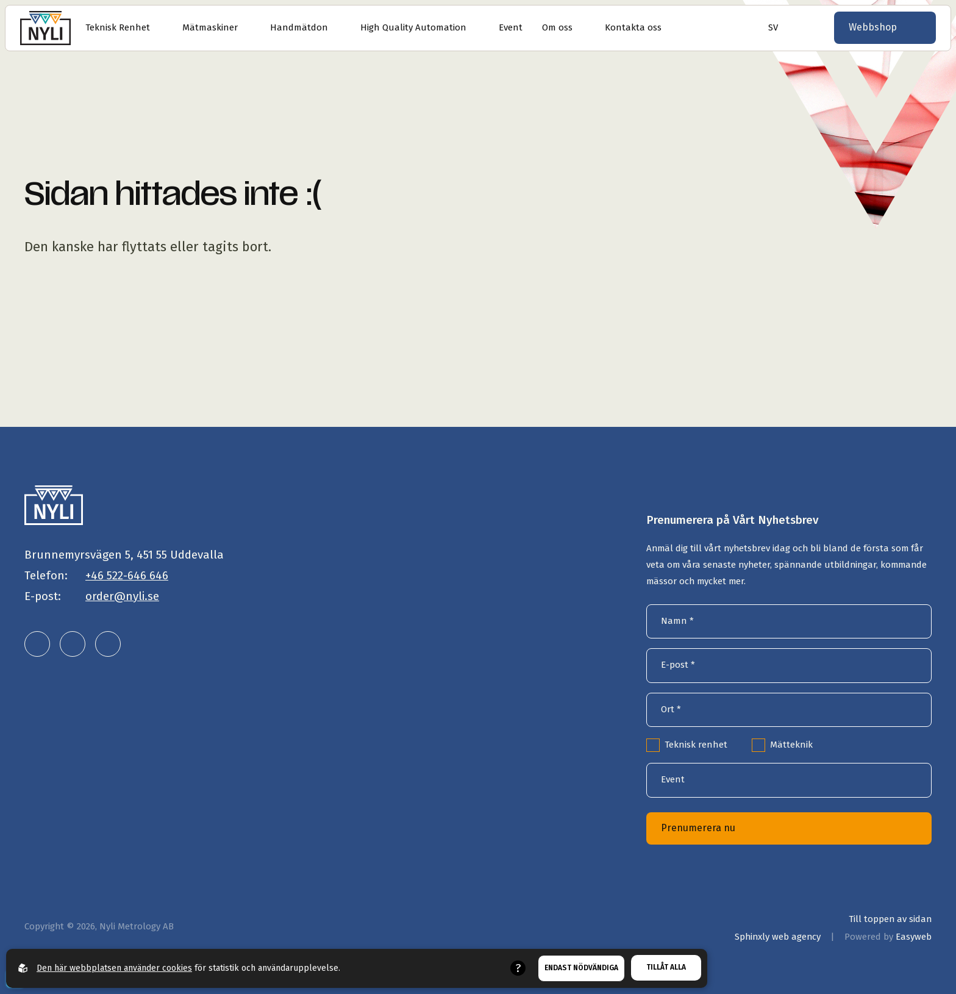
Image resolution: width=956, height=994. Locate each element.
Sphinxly (778, 936)
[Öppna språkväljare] (769, 28)
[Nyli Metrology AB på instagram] (72, 644)
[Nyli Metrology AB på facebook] (108, 644)
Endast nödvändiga (581, 968)
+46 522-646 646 (126, 575)
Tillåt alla (666, 967)
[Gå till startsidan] (45, 28)
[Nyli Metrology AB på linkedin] (37, 644)
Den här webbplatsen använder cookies (114, 968)
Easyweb (914, 936)
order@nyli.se (122, 596)
